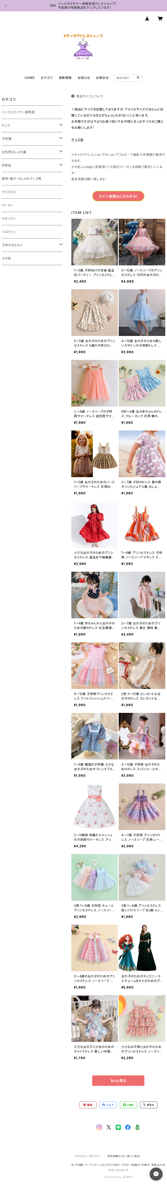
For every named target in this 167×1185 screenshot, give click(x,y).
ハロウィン (9, 232)
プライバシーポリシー (87, 1156)
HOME (30, 78)
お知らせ (84, 78)
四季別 (6, 165)
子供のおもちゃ (12, 245)
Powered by (118, 1177)
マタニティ (9, 218)
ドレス (6, 125)
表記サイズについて (87, 96)
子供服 (6, 139)
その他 (6, 258)
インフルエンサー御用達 (18, 112)
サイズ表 (77, 140)
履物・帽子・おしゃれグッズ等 (21, 178)
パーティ (7, 205)
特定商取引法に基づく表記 (123, 1156)
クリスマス (9, 192)
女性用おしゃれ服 (14, 152)
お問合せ (102, 78)
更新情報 (65, 78)
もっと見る (118, 1080)
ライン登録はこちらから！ (118, 196)
